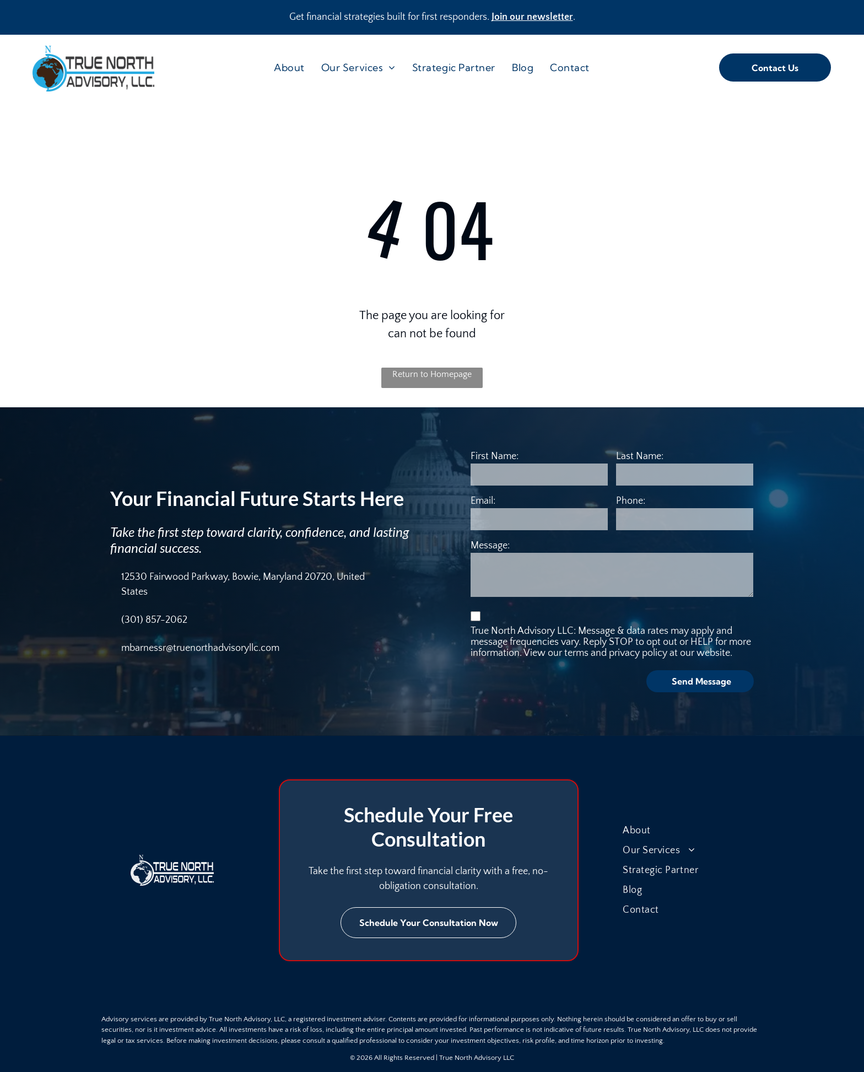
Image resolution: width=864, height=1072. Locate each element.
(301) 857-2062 (154, 620)
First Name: (495, 456)
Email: (483, 501)
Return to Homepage (432, 374)
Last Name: (639, 456)
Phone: (630, 501)
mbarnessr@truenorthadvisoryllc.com (200, 648)
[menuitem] (289, 67)
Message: (490, 545)
